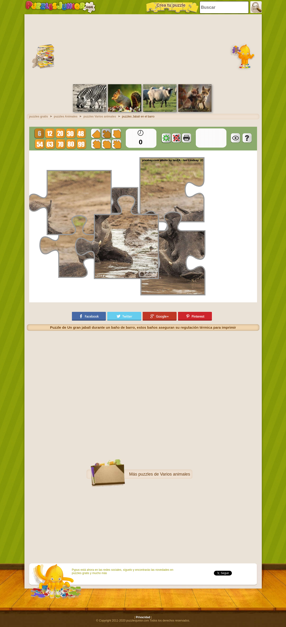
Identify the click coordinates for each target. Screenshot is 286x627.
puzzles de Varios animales (164, 474)
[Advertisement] (143, 48)
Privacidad (143, 617)
